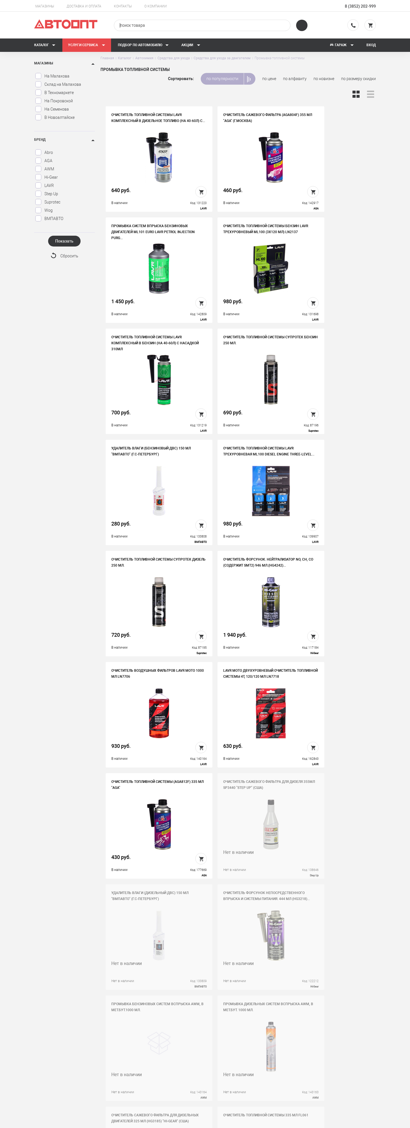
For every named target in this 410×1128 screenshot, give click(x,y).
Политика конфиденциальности (160, 1078)
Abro (44, 152)
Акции (190, 45)
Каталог (45, 45)
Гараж (341, 45)
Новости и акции (231, 1060)
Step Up (46, 194)
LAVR (44, 185)
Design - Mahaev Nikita (358, 1121)
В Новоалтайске (55, 117)
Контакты (123, 6)
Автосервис (227, 1051)
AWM (44, 169)
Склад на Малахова (58, 84)
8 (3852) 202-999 (360, 6)
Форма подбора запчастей (241, 1078)
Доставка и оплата (84, 6)
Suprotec (47, 202)
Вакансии (140, 1051)
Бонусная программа (151, 1069)
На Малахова (52, 76)
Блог (220, 1069)
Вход (371, 45)
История (139, 1042)
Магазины (44, 6)
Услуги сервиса (86, 45)
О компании (155, 6)
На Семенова (52, 109)
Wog (44, 210)
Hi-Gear (46, 177)
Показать (64, 241)
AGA (43, 161)
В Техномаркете (54, 92)
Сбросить (69, 256)
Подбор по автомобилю (143, 45)
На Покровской (54, 101)
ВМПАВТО (49, 218)
